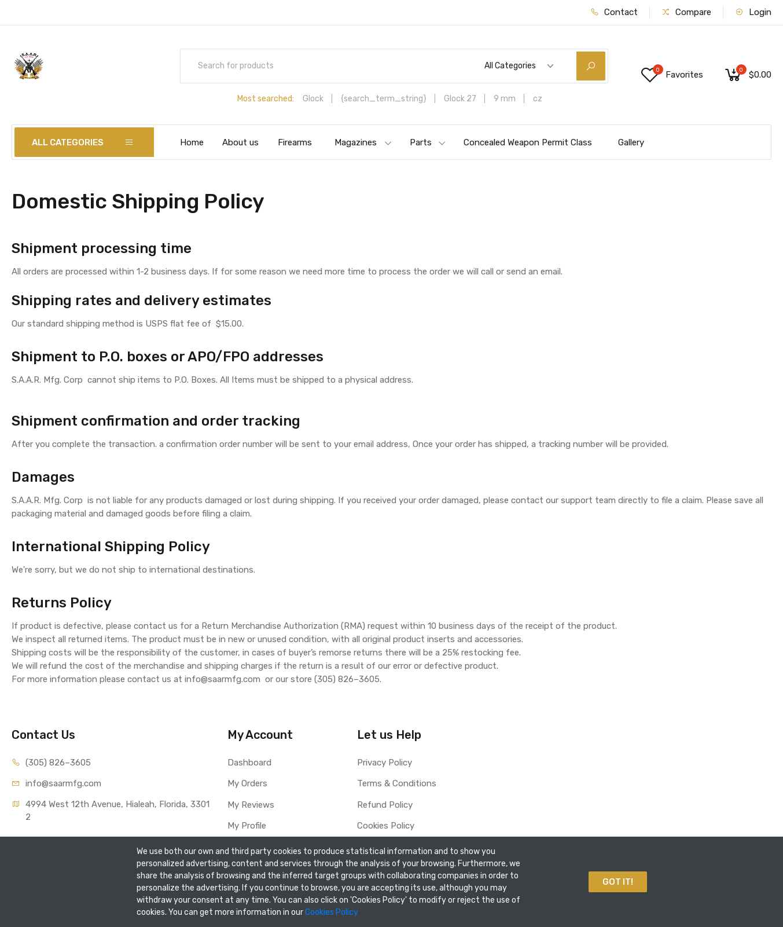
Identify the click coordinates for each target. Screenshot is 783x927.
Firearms (295, 142)
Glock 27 (460, 99)
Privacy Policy (384, 762)
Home (192, 142)
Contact (614, 12)
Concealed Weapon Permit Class (528, 142)
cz (537, 99)
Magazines (363, 142)
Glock (313, 99)
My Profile (246, 825)
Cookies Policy (385, 825)
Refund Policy (385, 805)
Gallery (631, 142)
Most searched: (265, 99)
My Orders (247, 783)
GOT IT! (617, 882)
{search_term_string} (384, 99)
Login (753, 12)
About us (240, 142)
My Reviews (250, 805)
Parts (428, 142)
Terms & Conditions (396, 783)
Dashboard (249, 762)
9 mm (505, 99)
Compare (686, 12)
